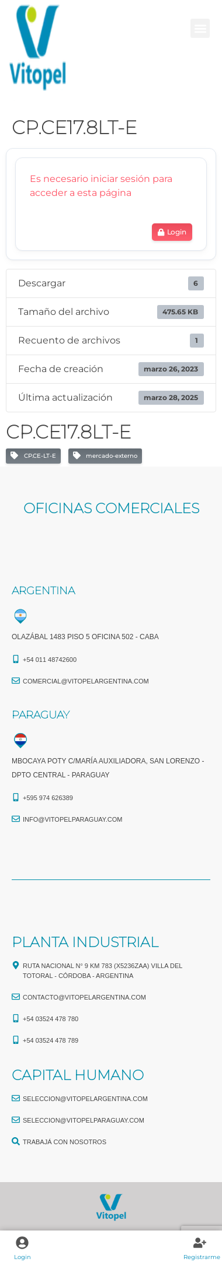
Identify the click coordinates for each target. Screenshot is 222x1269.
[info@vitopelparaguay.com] (16, 819)
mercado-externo (105, 456)
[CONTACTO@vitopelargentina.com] (16, 997)
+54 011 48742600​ (50, 659)
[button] (200, 28)
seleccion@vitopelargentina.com (85, 1098)
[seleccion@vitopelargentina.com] (16, 1098)
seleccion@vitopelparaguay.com (83, 1120)
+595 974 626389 (48, 797)
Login (22, 1257)
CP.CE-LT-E (33, 456)
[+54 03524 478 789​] (16, 1040)
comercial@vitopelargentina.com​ (86, 681)
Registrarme (201, 1257)
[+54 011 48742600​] (16, 659)
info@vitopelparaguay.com (73, 819)
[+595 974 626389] (16, 797)
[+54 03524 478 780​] (16, 1018)
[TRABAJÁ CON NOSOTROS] (16, 1141)
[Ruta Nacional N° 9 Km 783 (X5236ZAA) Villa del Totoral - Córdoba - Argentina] (16, 965)
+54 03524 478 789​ (50, 1040)
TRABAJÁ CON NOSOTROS (64, 1141)
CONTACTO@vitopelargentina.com (84, 997)
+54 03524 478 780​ (50, 1018)
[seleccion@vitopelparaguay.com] (16, 1120)
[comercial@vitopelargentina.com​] (16, 680)
